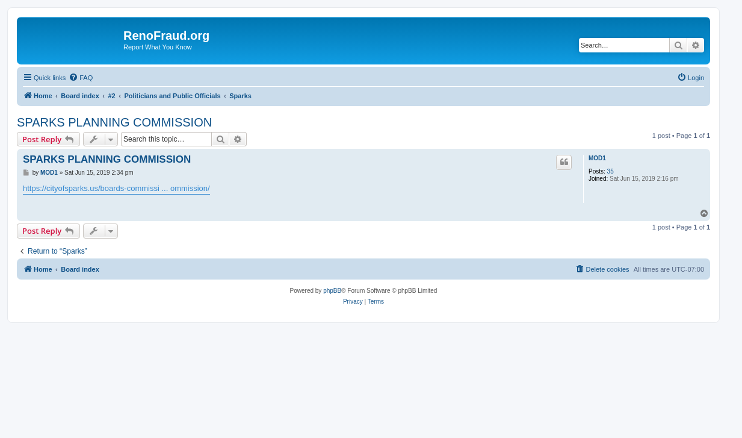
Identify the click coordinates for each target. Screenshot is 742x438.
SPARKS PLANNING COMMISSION (114, 122)
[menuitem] (81, 77)
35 (610, 171)
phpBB (332, 290)
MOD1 (597, 158)
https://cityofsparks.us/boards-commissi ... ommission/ (116, 188)
